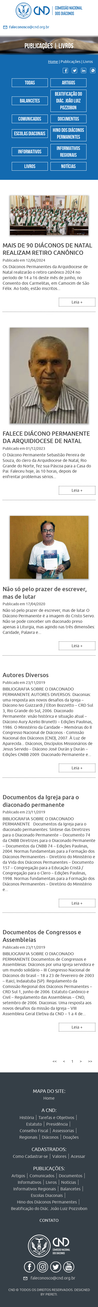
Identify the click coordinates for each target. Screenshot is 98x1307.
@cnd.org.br (29, 27)
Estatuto (34, 1124)
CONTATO (49, 1220)
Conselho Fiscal (34, 1130)
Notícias (68, 165)
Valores (59, 1156)
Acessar (78, 1156)
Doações (71, 1137)
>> (90, 1061)
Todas (30, 82)
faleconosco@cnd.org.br (53, 1278)
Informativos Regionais (68, 151)
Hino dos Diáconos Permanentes (68, 133)
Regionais (28, 1137)
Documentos (68, 118)
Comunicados (29, 118)
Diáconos (50, 1137)
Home (53, 62)
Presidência (57, 1124)
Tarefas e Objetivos (56, 1117)
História (27, 1117)
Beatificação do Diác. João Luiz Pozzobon (68, 100)
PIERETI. (51, 1294)
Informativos (29, 151)
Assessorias (63, 1130)
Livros (29, 165)
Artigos (68, 82)
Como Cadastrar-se (30, 1156)
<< (55, 1061)
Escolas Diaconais (29, 133)
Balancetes (30, 100)
